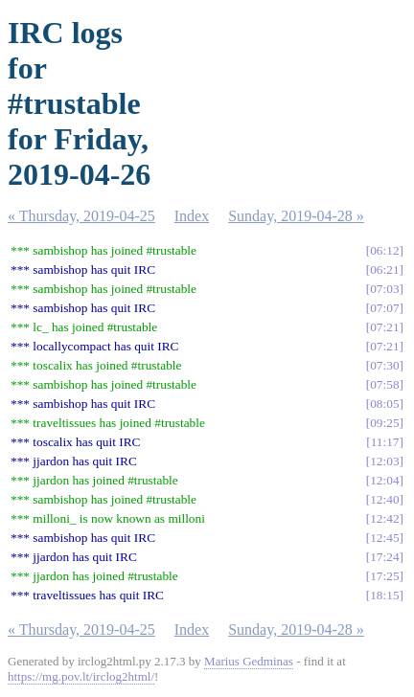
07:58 (384, 384)
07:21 (384, 327)
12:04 (384, 480)
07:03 (384, 288)
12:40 (384, 499)
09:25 (384, 423)
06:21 (384, 269)
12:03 (384, 461)
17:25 (384, 576)
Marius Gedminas (248, 661)
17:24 (384, 557)
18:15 (384, 595)
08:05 (384, 403)
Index (191, 216)
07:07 (384, 308)
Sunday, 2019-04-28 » (296, 216)
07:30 (384, 365)
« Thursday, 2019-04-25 (81, 216)
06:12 (384, 250)
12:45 (384, 537)
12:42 (384, 518)
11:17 (385, 442)
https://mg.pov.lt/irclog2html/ (81, 676)
